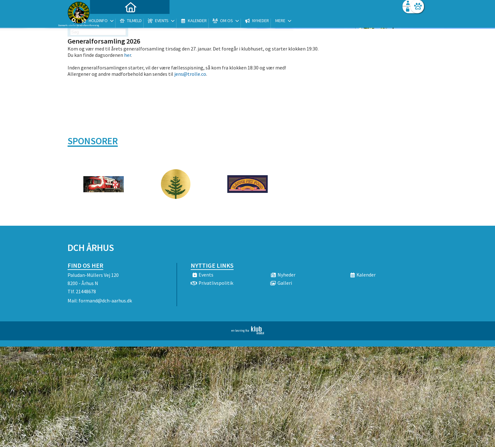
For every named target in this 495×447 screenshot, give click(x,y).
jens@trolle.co (190, 74)
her (127, 55)
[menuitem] (107, 21)
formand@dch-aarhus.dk (105, 300)
